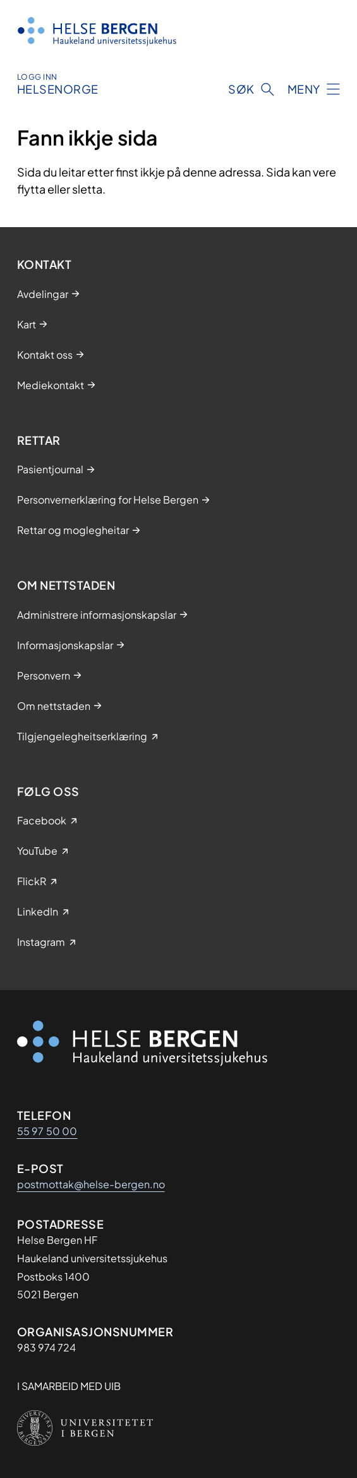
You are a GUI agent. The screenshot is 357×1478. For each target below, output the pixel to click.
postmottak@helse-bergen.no (91, 1184)
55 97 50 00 (47, 1131)
